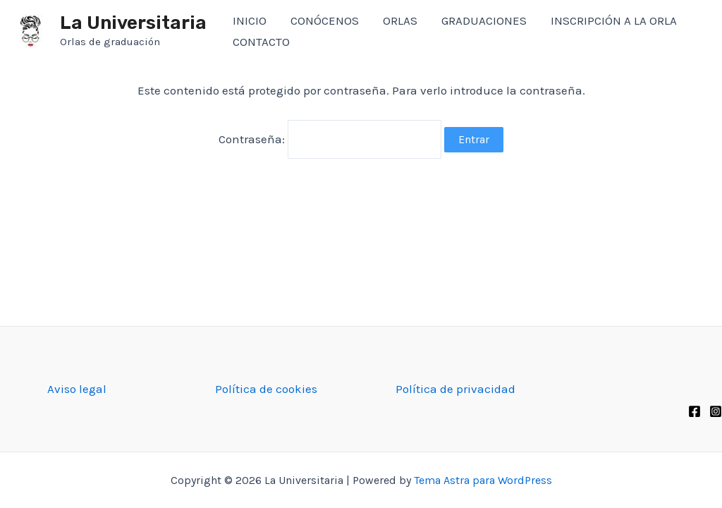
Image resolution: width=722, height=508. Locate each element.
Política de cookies (266, 389)
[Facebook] (694, 411)
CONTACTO (261, 42)
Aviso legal (76, 389)
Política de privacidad (455, 389)
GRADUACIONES (484, 20)
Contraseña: (330, 138)
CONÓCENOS (324, 20)
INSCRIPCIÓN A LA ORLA (614, 20)
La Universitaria (133, 23)
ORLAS (400, 20)
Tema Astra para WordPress (483, 480)
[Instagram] (715, 411)
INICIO (250, 20)
